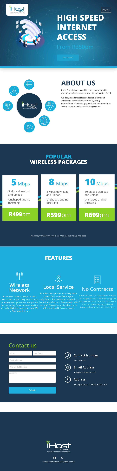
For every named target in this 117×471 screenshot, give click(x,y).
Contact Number (86, 355)
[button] (106, 10)
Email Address (84, 367)
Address (79, 379)
